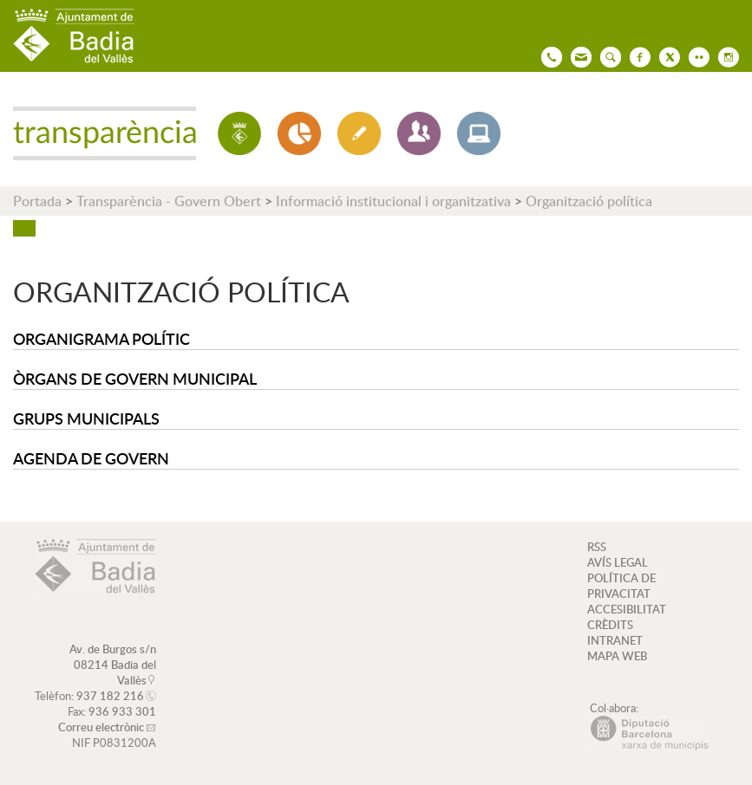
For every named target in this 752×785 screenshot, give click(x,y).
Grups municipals (86, 418)
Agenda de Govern (91, 458)
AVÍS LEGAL (617, 562)
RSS (596, 547)
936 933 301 (122, 711)
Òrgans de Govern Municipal (135, 378)
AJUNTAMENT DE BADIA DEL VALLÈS (73, 36)
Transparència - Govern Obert (168, 201)
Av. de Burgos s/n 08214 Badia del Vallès (112, 664)
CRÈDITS (610, 625)
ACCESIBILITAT (626, 609)
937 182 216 (110, 696)
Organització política (589, 201)
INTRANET (615, 640)
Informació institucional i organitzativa (393, 201)
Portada (37, 201)
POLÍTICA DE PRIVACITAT (621, 585)
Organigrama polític (101, 338)
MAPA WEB (617, 656)
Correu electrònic (101, 727)
